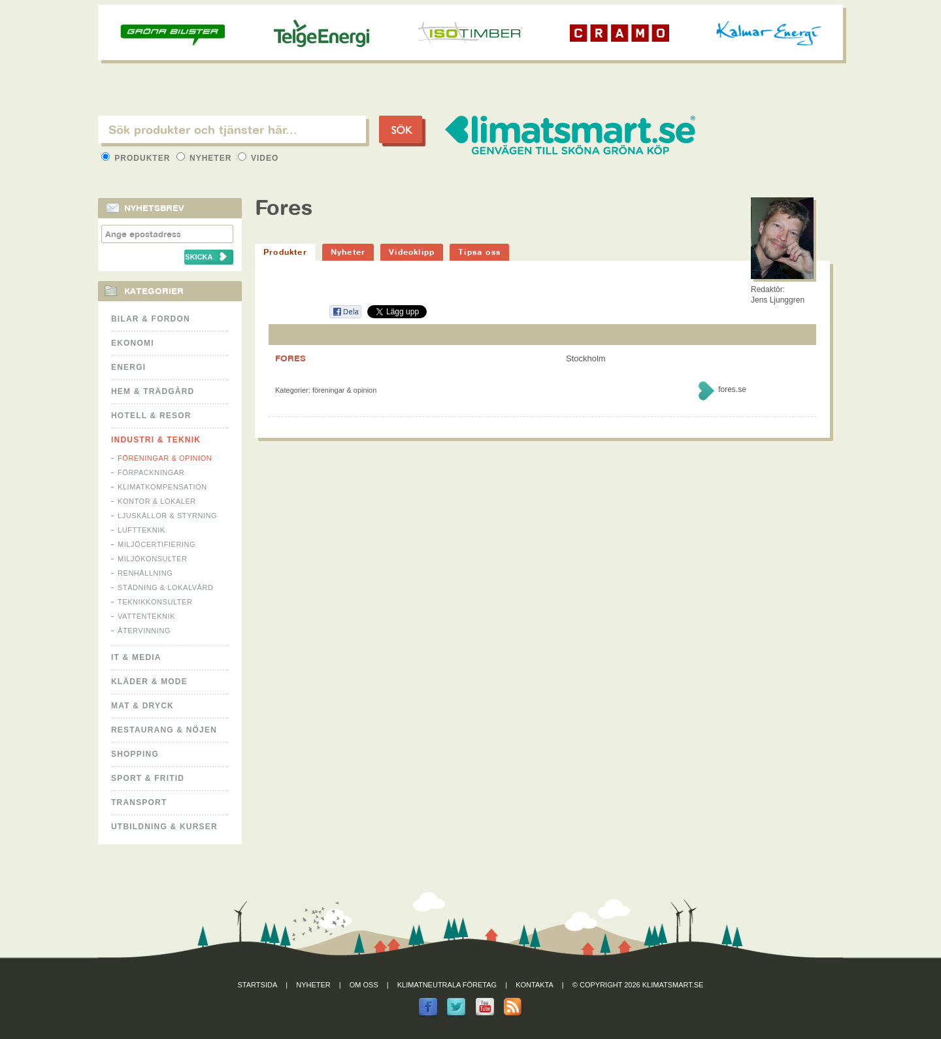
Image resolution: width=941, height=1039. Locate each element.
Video (258, 158)
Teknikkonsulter (155, 602)
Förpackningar (151, 472)
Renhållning (145, 573)
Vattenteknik (146, 616)
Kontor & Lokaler (157, 501)
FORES (290, 358)
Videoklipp (412, 252)
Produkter (137, 158)
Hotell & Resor (151, 415)
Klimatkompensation (162, 487)
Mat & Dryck (142, 705)
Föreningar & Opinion (165, 458)
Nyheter (205, 158)
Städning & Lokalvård (166, 587)
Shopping (135, 754)
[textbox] (232, 129)
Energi (128, 367)
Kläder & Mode (149, 681)
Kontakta (534, 985)
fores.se (732, 389)
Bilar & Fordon (150, 318)
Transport (139, 802)
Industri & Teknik (156, 439)
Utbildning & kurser (164, 826)
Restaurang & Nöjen (164, 729)
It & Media (136, 657)
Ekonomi (132, 343)
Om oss (364, 985)
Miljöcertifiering (156, 544)
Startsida (258, 985)
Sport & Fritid (147, 778)
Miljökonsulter (153, 559)
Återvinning (144, 631)
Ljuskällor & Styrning (167, 516)
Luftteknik (141, 530)
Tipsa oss (479, 252)
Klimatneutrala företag (447, 985)
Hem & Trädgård (152, 391)
